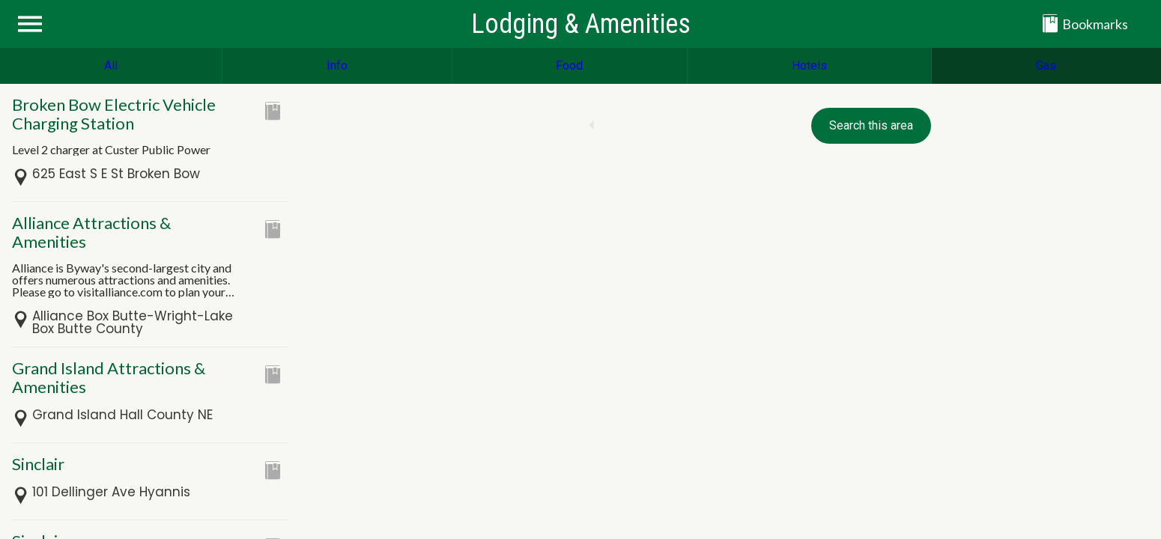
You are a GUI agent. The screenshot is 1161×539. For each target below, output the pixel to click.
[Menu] (30, 24)
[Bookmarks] (1095, 24)
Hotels (809, 65)
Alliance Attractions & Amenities (91, 232)
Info (337, 65)
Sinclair (38, 464)
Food (569, 65)
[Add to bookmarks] (273, 111)
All (111, 65)
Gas (1046, 65)
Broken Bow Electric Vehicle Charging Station (114, 113)
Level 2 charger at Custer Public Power (111, 150)
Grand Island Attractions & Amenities (108, 377)
